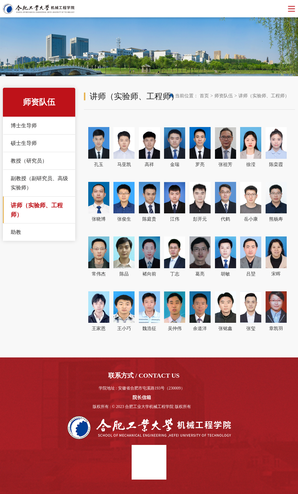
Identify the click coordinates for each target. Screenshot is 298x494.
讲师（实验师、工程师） (37, 210)
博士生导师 (24, 125)
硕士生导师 (24, 143)
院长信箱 (142, 397)
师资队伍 (223, 95)
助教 (16, 232)
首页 (204, 95)
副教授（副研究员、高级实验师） (39, 183)
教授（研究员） (29, 161)
